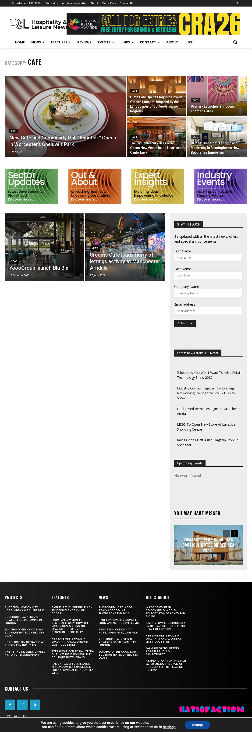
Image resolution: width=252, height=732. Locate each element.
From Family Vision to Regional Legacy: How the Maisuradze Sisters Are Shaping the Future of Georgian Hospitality (70, 626)
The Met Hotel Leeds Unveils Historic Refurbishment (25, 653)
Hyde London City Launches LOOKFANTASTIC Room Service (119, 622)
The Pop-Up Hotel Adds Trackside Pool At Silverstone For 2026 (115, 610)
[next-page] (234, 533)
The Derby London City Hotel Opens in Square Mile (24, 609)
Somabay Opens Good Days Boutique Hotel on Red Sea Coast (208, 545)
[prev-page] (226, 533)
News (14, 261)
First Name (182, 251)
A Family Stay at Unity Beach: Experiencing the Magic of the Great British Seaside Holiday (166, 665)
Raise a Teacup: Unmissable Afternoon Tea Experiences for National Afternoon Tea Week (72, 668)
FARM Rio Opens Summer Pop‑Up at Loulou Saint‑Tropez (162, 651)
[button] (235, 42)
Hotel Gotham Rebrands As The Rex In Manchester (24, 644)
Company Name (186, 286)
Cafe (14, 131)
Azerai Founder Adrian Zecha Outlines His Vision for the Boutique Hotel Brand (73, 654)
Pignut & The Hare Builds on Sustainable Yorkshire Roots (72, 610)
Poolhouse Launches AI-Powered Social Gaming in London (23, 620)
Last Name (182, 269)
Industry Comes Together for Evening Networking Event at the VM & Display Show (206, 393)
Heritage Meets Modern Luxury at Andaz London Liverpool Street (70, 641)
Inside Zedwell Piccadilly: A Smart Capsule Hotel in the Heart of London (165, 626)
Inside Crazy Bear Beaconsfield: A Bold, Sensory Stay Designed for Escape (165, 612)
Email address (184, 304)
